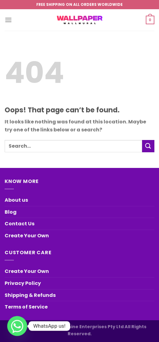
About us (16, 200)
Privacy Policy (23, 283)
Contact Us (19, 223)
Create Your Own (27, 235)
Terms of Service (26, 306)
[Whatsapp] (17, 326)
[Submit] (148, 146)
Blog (11, 212)
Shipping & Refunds (30, 295)
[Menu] (8, 19)
